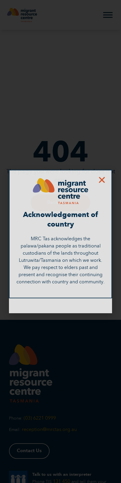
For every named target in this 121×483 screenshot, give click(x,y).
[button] (102, 180)
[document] (60, 241)
